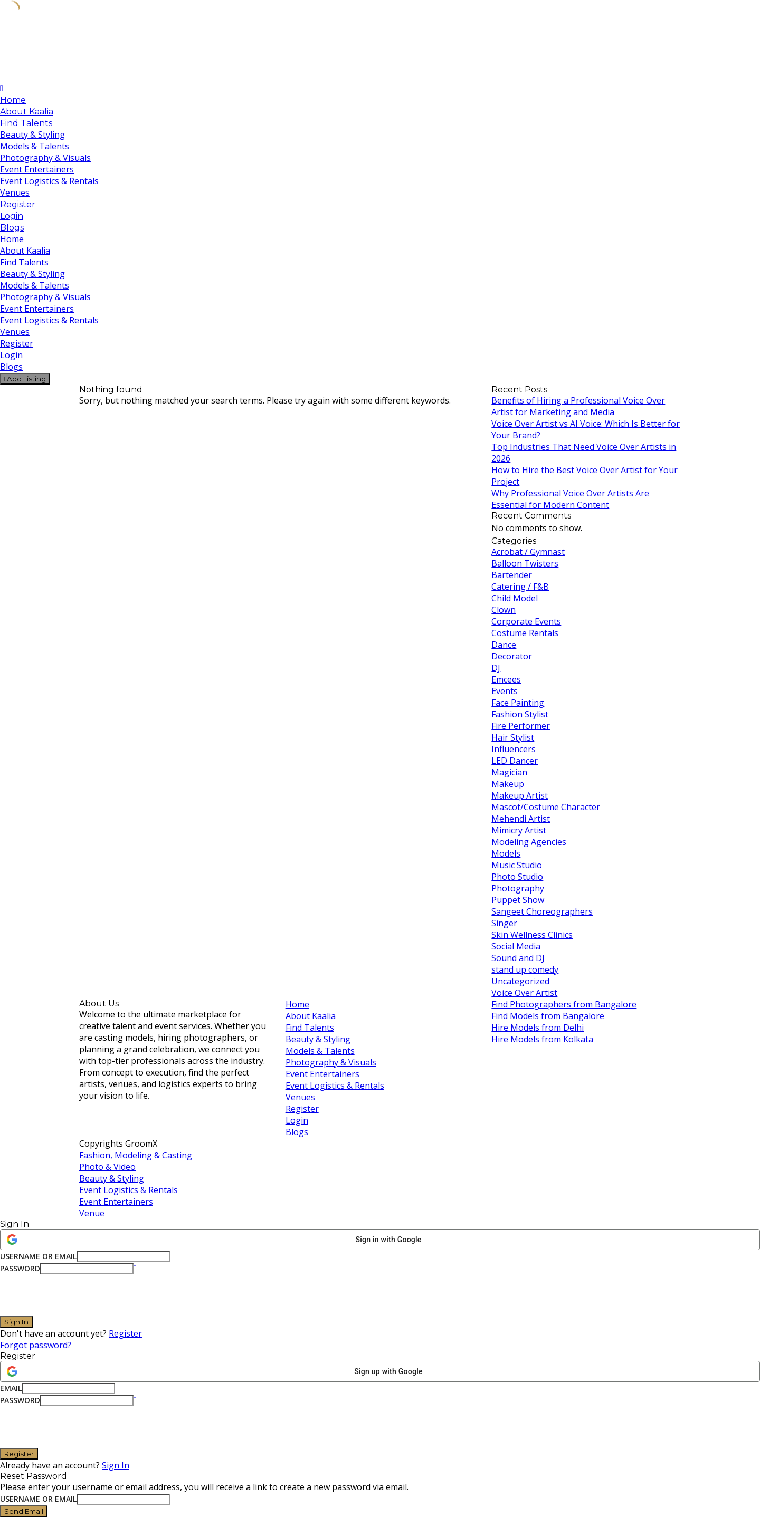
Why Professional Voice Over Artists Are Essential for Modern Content (570, 499)
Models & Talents (34, 146)
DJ (495, 668)
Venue (91, 1213)
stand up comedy (524, 969)
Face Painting (517, 702)
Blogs (12, 228)
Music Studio (516, 865)
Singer (504, 923)
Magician (509, 772)
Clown (503, 610)
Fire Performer (520, 726)
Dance (503, 644)
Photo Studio (517, 876)
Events (504, 691)
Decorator (511, 656)
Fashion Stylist (519, 714)
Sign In (115, 1465)
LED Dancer (514, 760)
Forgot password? (35, 1345)
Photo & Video (107, 1167)
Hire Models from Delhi (537, 1027)
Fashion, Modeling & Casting (135, 1155)
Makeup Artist (519, 795)
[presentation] (80, 1295)
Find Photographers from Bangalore (563, 1004)
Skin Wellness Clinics (532, 934)
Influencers (513, 749)
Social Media (515, 946)
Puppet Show (517, 900)
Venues (15, 192)
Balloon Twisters (524, 563)
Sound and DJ (518, 958)
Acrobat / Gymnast (528, 552)
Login (11, 216)
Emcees (506, 679)
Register (17, 204)
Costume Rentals (524, 633)
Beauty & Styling (32, 134)
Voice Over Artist (524, 992)
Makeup (507, 784)
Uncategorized (520, 981)
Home (13, 100)
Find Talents (26, 123)
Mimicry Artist (518, 830)
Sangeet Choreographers (542, 911)
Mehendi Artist (520, 818)
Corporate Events (526, 621)
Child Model (514, 598)
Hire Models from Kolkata (542, 1039)
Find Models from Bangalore (547, 1016)
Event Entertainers (37, 169)
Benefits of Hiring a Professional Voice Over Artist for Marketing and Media (578, 406)
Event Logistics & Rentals (49, 181)
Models (505, 853)
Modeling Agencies (528, 842)
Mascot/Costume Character (545, 807)
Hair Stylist (512, 737)
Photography (517, 888)
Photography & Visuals (45, 158)
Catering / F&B (520, 586)
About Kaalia (26, 112)
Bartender (511, 575)
